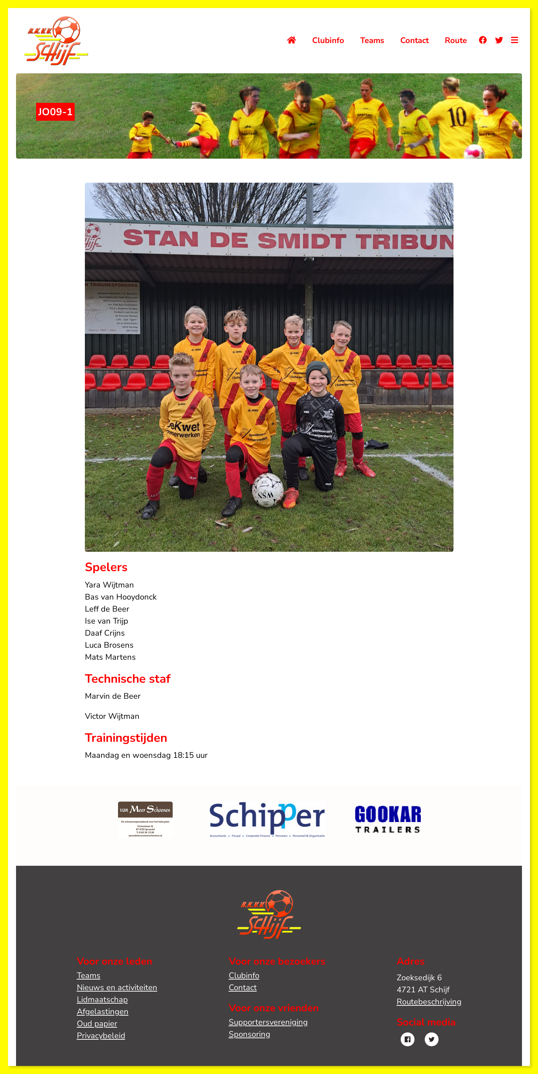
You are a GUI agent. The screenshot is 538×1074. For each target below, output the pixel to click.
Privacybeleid (101, 1035)
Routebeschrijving (429, 1001)
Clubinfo (328, 40)
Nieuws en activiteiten (117, 987)
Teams (372, 40)
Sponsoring (249, 1034)
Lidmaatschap (102, 999)
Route (456, 40)
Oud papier (97, 1023)
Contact (414, 40)
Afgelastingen (103, 1011)
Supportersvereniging (268, 1022)
